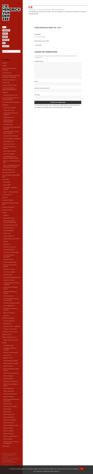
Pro (4, 43)
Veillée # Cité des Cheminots (10, 373)
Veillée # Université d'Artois (10, 436)
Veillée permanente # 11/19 (9, 337)
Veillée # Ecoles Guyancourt (10, 381)
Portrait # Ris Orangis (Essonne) (11, 277)
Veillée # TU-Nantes (8, 431)
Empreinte (5, 92)
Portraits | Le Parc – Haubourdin (11, 326)
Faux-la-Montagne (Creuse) (10, 225)
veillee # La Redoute (8, 396)
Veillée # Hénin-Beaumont (10, 394)
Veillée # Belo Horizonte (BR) (10, 363)
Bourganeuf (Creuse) (8, 218)
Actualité (4, 63)
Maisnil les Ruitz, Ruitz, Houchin (11, 238)
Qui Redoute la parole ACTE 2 (10, 332)
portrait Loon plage (7, 210)
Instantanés (5, 105)
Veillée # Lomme (7, 403)
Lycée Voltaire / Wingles (9, 151)
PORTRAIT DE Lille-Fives (8, 207)
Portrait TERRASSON (8, 305)
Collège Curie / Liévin (8, 110)
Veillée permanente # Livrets (10, 340)
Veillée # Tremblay (8, 428)
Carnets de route (6, 73)
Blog (4, 27)
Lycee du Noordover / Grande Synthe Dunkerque (11, 132)
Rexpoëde (6, 315)
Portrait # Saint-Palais (9, 280)
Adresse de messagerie (42, 88)
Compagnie (6, 30)
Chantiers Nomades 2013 (9, 80)
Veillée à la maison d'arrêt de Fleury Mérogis (10, 442)
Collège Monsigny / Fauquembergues (8, 120)
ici (58, 471)
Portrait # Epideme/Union (10, 262)
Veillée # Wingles (7, 439)
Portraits (4, 212)
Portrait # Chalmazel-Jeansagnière (8, 255)
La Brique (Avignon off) (8, 169)
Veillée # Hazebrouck (8, 391)
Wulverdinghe (5, 446)
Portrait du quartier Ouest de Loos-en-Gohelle (10, 299)
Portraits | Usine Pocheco (10, 329)
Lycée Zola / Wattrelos (9, 154)
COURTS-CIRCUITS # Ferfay (9, 85)
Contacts (6, 46)
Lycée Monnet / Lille (8, 141)
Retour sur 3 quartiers (9, 313)
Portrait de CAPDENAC (8, 200)
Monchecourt (6, 244)
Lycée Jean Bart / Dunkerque (10, 136)
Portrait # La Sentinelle (9, 272)
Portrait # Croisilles (8, 259)
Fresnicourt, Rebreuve (9, 228)
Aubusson (6, 215)
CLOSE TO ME (5, 82)
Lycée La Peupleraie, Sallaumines (11, 138)
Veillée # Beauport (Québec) (10, 360)
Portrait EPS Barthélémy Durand (11, 303)
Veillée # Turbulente (8, 433)
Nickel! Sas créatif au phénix (10, 352)
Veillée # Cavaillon (8, 366)
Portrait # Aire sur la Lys (9, 247)
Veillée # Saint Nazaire (9, 414)
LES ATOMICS (5, 179)
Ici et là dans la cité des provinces (11, 102)
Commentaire (38, 61)
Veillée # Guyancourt (8, 388)
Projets (5, 33)
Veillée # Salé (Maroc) (8, 417)
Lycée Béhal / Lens (8, 124)
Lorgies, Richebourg (8, 236)
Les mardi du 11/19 (7, 194)
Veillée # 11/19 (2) (7, 358)
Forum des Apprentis (8, 321)
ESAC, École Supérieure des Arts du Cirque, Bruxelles (10, 98)
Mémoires (6, 40)
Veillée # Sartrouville (8, 422)
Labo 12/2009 (6, 185)
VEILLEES (4, 342)
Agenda (5, 36)
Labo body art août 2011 (8, 172)
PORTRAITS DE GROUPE (8, 318)
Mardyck (5, 241)
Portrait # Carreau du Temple (11, 252)
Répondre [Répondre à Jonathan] (38, 45)
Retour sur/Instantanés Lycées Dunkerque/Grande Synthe (11, 166)
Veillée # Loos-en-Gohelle (10, 406)
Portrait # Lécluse (7, 274)
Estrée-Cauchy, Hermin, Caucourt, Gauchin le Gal (9, 221)
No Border (5, 197)
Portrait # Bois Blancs (9, 249)
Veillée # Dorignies (8, 376)
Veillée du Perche (6, 334)
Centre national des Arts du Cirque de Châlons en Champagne (11, 76)
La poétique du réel (8, 345)
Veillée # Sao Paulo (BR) (9, 420)
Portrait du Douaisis (8, 296)
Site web (37, 95)
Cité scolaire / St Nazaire (9, 107)
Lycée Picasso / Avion (8, 144)
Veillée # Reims (7, 409)
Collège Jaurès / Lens (8, 117)
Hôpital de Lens (7, 323)
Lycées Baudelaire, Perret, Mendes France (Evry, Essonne (11, 157)
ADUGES (4, 65)
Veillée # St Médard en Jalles (10, 425)
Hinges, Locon (7, 233)
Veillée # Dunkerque (8, 378)
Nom (36, 81)
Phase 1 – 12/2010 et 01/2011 (11, 192)
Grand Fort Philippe (8, 230)
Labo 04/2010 (6, 182)
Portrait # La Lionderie (9, 269)
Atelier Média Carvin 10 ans (10, 95)
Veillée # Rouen (7, 412)
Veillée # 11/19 (7, 355)
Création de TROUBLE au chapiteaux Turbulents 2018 (9, 88)
